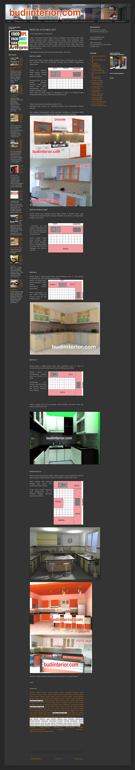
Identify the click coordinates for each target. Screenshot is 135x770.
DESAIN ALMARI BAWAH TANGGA (97, 69)
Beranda (58, 759)
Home (9, 21)
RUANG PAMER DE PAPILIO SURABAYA (98, 104)
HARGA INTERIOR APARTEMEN (97, 98)
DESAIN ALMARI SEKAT (99, 73)
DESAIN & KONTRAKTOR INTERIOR (96, 65)
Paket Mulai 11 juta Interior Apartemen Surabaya (77, 21)
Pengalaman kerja (20, 21)
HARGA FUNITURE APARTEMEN (97, 94)
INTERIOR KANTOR (105, 21)
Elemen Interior (120, 21)
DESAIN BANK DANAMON (96, 77)
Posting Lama (79, 759)
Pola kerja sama (35, 21)
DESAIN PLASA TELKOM (96, 91)
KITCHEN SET (20, 217)
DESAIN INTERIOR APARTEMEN (97, 83)
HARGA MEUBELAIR (98, 102)
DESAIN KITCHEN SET (99, 56)
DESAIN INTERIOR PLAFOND (97, 87)
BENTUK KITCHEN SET (21, 195)
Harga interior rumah (51, 21)
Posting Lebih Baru (35, 759)
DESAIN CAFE (96, 80)
